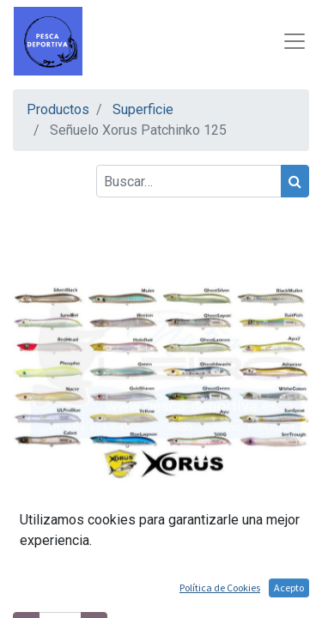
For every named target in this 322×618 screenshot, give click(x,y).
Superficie (142, 109)
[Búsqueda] (295, 181)
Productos (58, 109)
